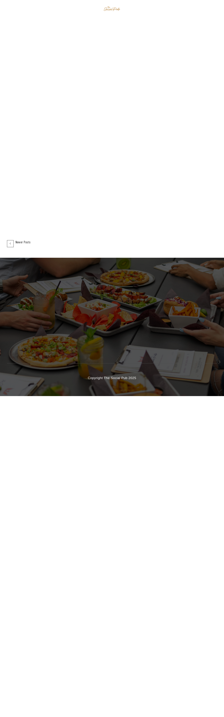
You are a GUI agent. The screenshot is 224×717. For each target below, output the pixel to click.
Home (76, 8)
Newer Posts (23, 242)
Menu (132, 8)
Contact (147, 8)
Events (91, 8)
